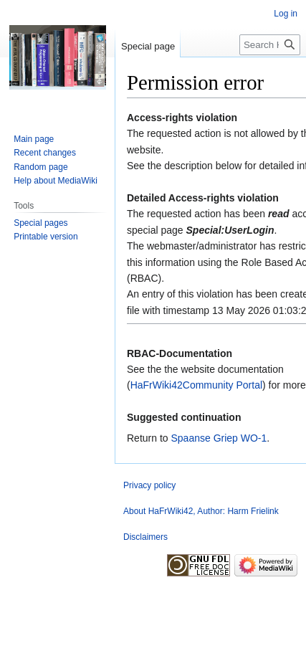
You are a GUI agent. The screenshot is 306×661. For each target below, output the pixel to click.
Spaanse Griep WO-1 (219, 438)
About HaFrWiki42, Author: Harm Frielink (201, 511)
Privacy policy (149, 485)
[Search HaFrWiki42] (269, 44)
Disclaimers (145, 537)
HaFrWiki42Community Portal (196, 385)
